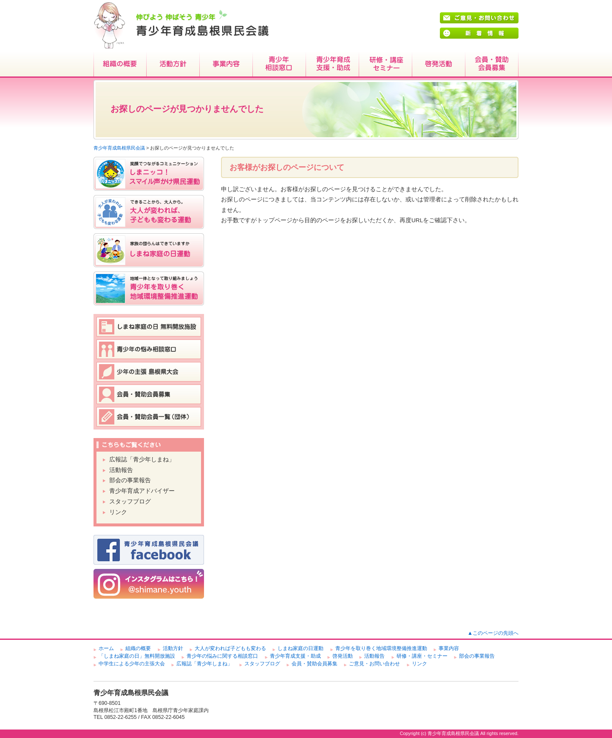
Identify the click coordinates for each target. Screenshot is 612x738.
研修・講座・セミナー (385, 64)
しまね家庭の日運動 (300, 648)
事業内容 (226, 64)
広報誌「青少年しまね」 (142, 459)
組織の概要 (120, 64)
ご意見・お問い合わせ (374, 663)
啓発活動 (438, 64)
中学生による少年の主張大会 (132, 663)
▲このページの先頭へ (493, 633)
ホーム (106, 648)
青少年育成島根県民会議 (119, 147)
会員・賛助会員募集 (491, 64)
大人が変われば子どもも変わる (230, 648)
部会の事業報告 (130, 480)
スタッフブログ (130, 501)
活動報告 (121, 470)
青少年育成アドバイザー (142, 491)
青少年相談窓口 (279, 64)
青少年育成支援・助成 (332, 64)
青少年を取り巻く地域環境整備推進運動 (381, 648)
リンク (118, 512)
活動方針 (173, 64)
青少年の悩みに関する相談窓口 (222, 656)
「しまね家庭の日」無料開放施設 (137, 656)
